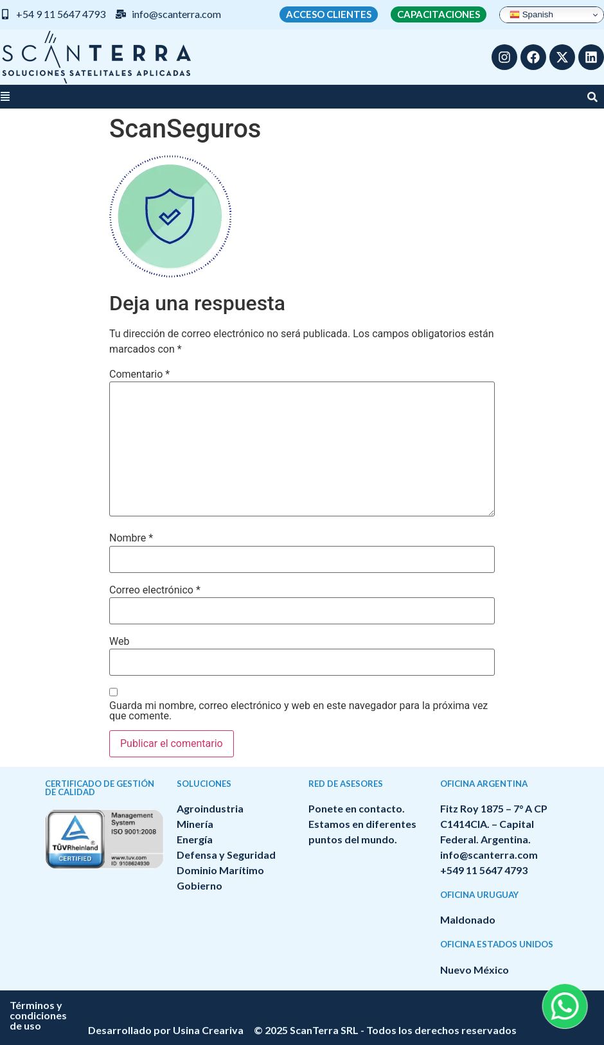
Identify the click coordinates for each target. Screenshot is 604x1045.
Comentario (139, 374)
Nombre (131, 538)
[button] (5, 97)
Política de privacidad (384, 1005)
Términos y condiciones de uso (241, 1005)
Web (119, 642)
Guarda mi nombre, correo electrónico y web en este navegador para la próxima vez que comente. (298, 711)
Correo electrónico (154, 590)
